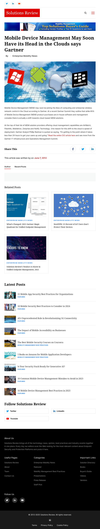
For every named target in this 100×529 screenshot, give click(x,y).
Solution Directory (87, 462)
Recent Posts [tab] (20, 166)
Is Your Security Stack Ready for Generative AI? (41, 366)
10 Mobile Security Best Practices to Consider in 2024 (44, 306)
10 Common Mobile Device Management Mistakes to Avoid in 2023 (50, 378)
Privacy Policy (47, 525)
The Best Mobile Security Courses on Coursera (40, 342)
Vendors (83, 480)
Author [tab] (7, 166)
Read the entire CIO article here (61, 135)
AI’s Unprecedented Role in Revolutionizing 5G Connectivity (47, 318)
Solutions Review (11, 462)
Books (82, 467)
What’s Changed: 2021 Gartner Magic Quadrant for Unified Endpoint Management (26, 225)
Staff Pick (38, 484)
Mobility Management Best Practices (33, 345)
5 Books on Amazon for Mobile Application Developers (44, 354)
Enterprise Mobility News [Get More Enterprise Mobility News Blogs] (24, 55)
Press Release (40, 480)
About (7, 467)
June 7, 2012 (40, 157)
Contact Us (9, 476)
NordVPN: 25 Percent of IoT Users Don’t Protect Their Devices (71, 225)
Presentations (39, 476)
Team (6, 471)
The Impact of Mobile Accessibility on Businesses (42, 330)
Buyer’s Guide (86, 471)
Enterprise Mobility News (20, 220)
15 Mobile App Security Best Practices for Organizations (45, 294)
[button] (50, 81)
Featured (21, 297)
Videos (83, 476)
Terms (34, 525)
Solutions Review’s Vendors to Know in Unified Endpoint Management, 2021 (23, 268)
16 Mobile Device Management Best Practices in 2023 (44, 390)
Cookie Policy (62, 525)
